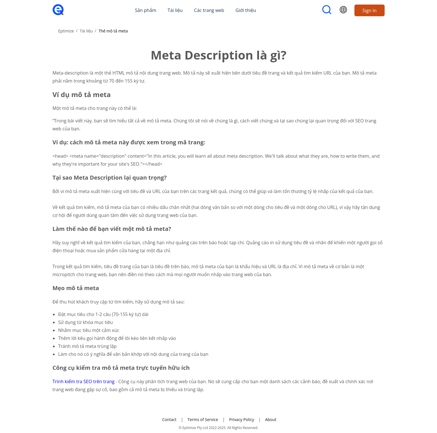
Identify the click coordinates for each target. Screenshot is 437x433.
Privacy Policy (241, 419)
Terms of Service (202, 419)
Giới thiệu (245, 10)
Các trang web (209, 10)
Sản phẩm (145, 10)
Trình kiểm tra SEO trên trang (84, 381)
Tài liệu (175, 10)
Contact (169, 419)
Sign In (369, 10)
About (270, 419)
